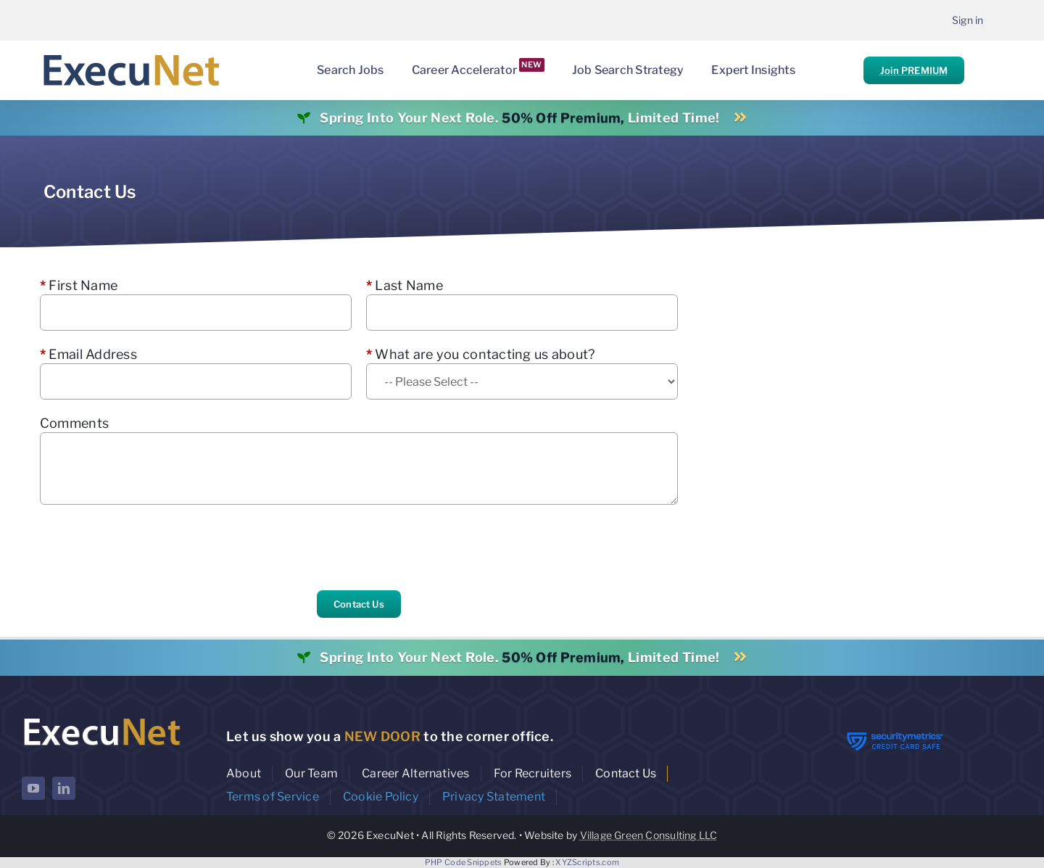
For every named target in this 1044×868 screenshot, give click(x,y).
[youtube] (33, 788)
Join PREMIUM (914, 70)
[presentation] (150, 547)
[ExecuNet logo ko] (101, 718)
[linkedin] (63, 788)
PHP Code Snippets (463, 862)
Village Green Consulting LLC (649, 835)
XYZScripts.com (587, 862)
